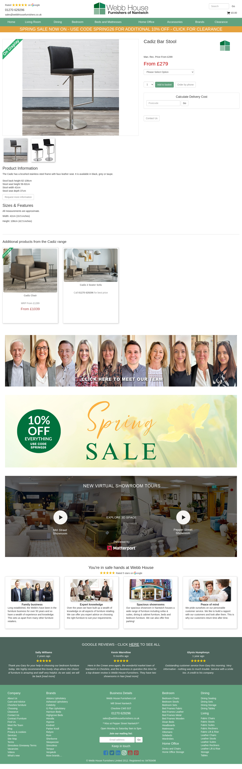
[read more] (48, 676)
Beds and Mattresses (108, 22)
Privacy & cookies (17, 732)
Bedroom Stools (170, 701)
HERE (134, 644)
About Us (12, 698)
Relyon (50, 732)
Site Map (12, 738)
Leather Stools (208, 738)
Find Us (12, 722)
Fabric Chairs (208, 718)
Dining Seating (208, 698)
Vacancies (13, 748)
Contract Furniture (17, 718)
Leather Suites (208, 742)
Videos (11, 752)
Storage (205, 752)
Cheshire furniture (17, 705)
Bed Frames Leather (173, 711)
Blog (10, 728)
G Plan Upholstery (55, 708)
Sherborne (51, 738)
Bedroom (77, 22)
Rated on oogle (22, 5)
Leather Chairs (208, 735)
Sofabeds (167, 735)
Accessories (175, 22)
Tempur (50, 748)
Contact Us (13, 715)
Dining (58, 22)
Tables (204, 755)
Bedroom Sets (169, 705)
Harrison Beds (53, 711)
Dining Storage (208, 705)
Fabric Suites (208, 725)
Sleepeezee (52, 742)
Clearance (13, 711)
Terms (11, 742)
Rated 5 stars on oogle (121, 573)
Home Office (146, 22)
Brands (199, 22)
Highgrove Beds (54, 715)
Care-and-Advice (16, 701)
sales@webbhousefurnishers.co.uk (121, 718)
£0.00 (232, 13)
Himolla (50, 718)
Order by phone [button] (185, 84)
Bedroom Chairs (170, 698)
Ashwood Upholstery (57, 701)
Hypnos (50, 722)
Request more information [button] (18, 197)
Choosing (12, 708)
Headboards (168, 725)
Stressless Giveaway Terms (22, 745)
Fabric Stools (208, 721)
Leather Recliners (210, 745)
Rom (48, 735)
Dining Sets (207, 701)
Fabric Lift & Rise (210, 731)
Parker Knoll (52, 728)
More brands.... (54, 755)
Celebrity (50, 705)
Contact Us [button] (151, 118)
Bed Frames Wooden (173, 718)
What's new (14, 755)
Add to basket (164, 84)
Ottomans (167, 732)
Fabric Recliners (209, 728)
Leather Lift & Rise (210, 748)
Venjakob (51, 752)
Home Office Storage (173, 752)
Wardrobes (168, 738)
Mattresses (168, 728)
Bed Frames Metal (171, 715)
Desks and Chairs (171, 748)
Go (233, 6)
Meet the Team (15, 725)
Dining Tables (208, 708)
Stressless (51, 745)
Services (12, 735)
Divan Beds (168, 722)
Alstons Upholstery (56, 698)
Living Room (33, 22)
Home (13, 22)
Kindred (50, 725)
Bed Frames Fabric (172, 708)
